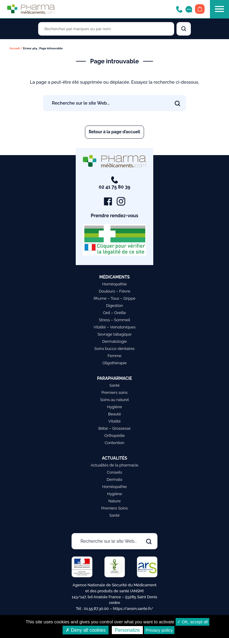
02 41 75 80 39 (115, 183)
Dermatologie (114, 341)
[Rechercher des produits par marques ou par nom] (106, 29)
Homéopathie (114, 284)
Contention (114, 443)
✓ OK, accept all (192, 621)
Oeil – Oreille (114, 313)
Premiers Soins (114, 508)
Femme (115, 356)
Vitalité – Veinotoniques (115, 327)
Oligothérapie (114, 363)
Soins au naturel (114, 400)
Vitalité (114, 421)
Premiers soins (114, 393)
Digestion (114, 306)
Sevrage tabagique (114, 334)
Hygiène (114, 407)
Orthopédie (114, 436)
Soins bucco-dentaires (115, 349)
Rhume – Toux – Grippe (114, 298)
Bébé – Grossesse (114, 428)
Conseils (114, 472)
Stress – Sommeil (114, 320)
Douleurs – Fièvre (114, 291)
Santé (114, 385)
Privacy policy (159, 630)
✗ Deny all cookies (86, 630)
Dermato (115, 480)
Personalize (127, 630)
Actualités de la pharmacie (114, 465)
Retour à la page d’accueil (114, 131)
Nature (114, 501)
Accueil (15, 48)
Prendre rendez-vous (115, 216)
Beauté (114, 414)
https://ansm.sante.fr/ (133, 608)
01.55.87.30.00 (96, 608)
